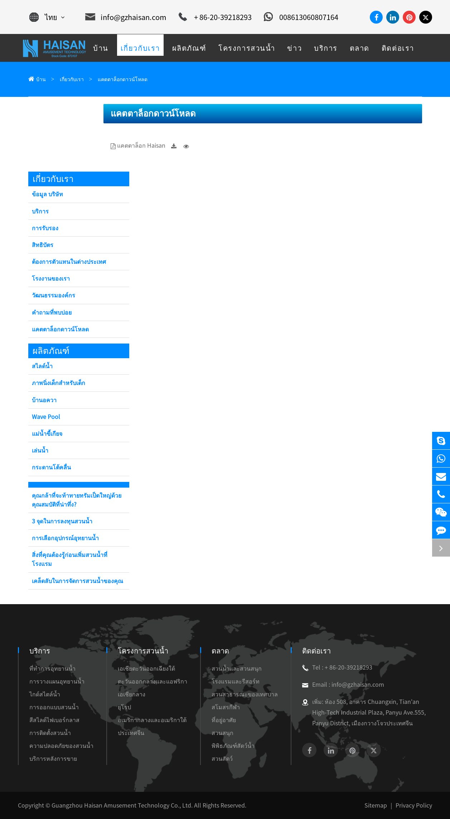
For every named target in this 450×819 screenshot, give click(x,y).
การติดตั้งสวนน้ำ (50, 733)
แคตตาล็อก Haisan (141, 145)
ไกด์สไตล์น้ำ (44, 694)
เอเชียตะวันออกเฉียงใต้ (146, 668)
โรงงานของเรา (51, 278)
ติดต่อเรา (316, 650)
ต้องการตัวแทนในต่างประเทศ (69, 262)
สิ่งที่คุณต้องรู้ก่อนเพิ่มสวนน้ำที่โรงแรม (69, 559)
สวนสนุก (222, 733)
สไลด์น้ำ (42, 366)
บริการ (40, 211)
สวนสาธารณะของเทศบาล (245, 694)
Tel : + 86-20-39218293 (337, 667)
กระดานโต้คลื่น (51, 467)
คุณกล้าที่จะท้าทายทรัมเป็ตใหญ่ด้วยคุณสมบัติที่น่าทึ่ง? (76, 500)
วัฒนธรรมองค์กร (53, 295)
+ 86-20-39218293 (215, 17)
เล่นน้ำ (40, 450)
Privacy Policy (414, 805)
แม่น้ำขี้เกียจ (47, 433)
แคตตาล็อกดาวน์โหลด (122, 79)
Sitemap (375, 805)
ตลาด (220, 650)
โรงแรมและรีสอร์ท (236, 681)
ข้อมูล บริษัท (47, 194)
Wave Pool (46, 417)
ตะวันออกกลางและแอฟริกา (152, 681)
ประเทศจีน (131, 733)
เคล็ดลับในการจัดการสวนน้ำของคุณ (77, 581)
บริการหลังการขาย (53, 758)
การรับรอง (45, 228)
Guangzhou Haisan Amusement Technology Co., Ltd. (122, 805)
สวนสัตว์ (222, 758)
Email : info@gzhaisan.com (343, 684)
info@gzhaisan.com (125, 17)
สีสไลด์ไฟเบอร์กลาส (54, 720)
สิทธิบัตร (42, 245)
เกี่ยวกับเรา (72, 79)
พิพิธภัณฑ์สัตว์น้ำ (233, 746)
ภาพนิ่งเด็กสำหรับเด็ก (58, 383)
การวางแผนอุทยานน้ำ (56, 681)
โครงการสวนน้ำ (143, 650)
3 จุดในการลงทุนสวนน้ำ (62, 521)
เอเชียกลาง (131, 694)
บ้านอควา (44, 400)
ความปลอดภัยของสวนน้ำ (61, 746)
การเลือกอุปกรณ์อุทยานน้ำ (65, 538)
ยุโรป (124, 707)
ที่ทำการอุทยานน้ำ (52, 668)
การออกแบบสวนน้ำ (54, 707)
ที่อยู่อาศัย (224, 720)
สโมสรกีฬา (226, 707)
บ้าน (41, 79)
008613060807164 (301, 17)
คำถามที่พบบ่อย (52, 312)
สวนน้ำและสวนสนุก (237, 668)
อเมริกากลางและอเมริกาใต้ (152, 720)
